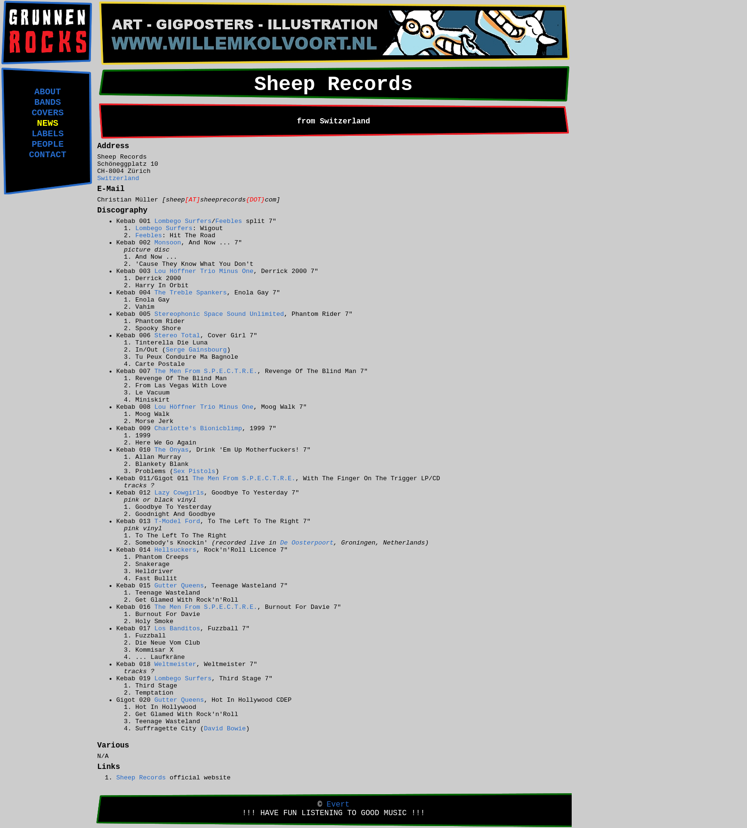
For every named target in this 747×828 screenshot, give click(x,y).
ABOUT (47, 92)
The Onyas (171, 450)
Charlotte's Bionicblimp (198, 428)
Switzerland (118, 178)
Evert (338, 804)
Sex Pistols (194, 471)
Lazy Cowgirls (179, 492)
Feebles (228, 221)
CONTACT (47, 155)
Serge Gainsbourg (196, 349)
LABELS (47, 134)
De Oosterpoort (306, 542)
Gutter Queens (179, 585)
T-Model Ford (177, 521)
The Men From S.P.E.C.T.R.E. (205, 371)
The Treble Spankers (190, 292)
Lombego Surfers (183, 221)
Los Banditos (177, 628)
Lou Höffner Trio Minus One (203, 271)
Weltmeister (175, 664)
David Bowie (225, 728)
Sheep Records (141, 777)
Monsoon (167, 242)
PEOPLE (47, 144)
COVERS (47, 113)
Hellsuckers (175, 550)
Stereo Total (177, 335)
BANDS (47, 102)
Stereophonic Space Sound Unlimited (219, 314)
